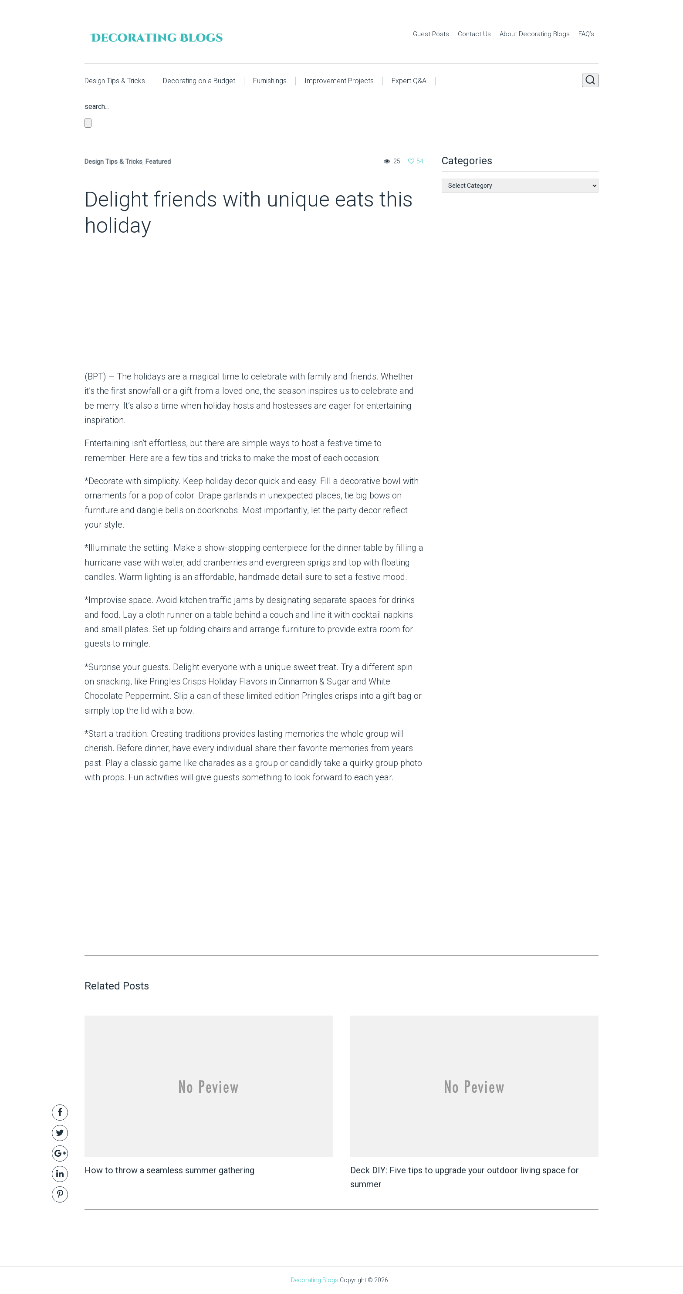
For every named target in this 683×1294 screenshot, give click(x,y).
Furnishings (270, 81)
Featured (158, 162)
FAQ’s (586, 34)
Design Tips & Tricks (115, 81)
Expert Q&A (409, 81)
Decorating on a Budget (199, 81)
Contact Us (474, 34)
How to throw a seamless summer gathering (169, 1170)
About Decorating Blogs (535, 34)
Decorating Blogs (314, 1280)
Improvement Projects (339, 81)
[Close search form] (88, 123)
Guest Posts (431, 34)
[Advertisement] (139, 306)
